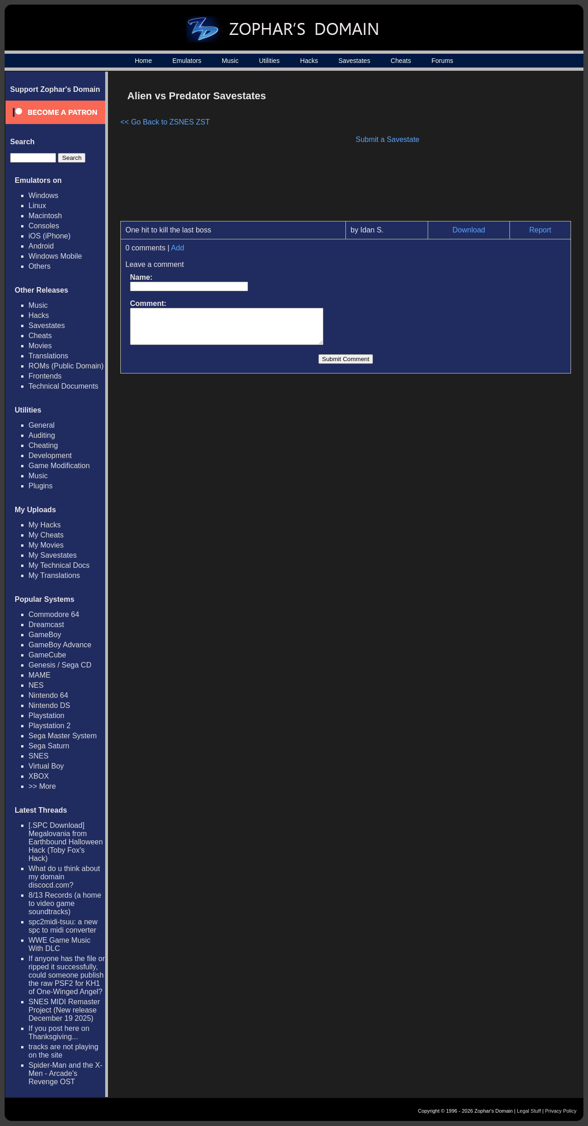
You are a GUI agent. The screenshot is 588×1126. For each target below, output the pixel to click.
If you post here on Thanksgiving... (59, 1032)
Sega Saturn (48, 746)
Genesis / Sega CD (59, 665)
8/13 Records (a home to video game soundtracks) (64, 903)
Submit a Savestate (387, 139)
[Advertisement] (493, 149)
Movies (40, 346)
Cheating (43, 445)
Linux (37, 205)
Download (468, 230)
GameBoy (44, 635)
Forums (442, 60)
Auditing (41, 435)
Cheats (400, 60)
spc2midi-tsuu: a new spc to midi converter (62, 926)
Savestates (354, 60)
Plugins (40, 486)
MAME (39, 675)
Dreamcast (46, 624)
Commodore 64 (53, 614)
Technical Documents (63, 386)
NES (36, 685)
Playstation (46, 715)
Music (230, 60)
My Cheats (45, 535)
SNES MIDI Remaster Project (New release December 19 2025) (64, 1010)
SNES (38, 756)
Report (540, 230)
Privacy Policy (561, 1111)
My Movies (45, 545)
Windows (43, 195)
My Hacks (44, 525)
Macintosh (45, 216)
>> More (42, 786)
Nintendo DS (49, 705)
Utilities (269, 60)
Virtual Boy (46, 766)
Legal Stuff (529, 1111)
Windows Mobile (55, 256)
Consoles (43, 226)
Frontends (45, 376)
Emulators (186, 60)
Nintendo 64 (48, 695)
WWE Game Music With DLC (59, 944)
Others (39, 266)
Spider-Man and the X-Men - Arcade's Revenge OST (65, 1073)
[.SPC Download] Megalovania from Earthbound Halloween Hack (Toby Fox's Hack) (65, 841)
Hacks (309, 60)
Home (143, 60)
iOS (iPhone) (49, 236)
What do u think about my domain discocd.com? (64, 877)
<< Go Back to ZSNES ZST (165, 122)
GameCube (47, 655)
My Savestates (52, 555)
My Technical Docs (59, 565)
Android (41, 246)
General (41, 425)
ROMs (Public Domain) (66, 366)
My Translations (54, 575)
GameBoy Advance (59, 645)
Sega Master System (62, 736)
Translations (48, 356)
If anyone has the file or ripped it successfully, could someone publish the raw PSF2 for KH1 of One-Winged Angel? (66, 975)
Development (50, 455)
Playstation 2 (49, 726)
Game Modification (59, 466)
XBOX (38, 776)
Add (177, 248)
